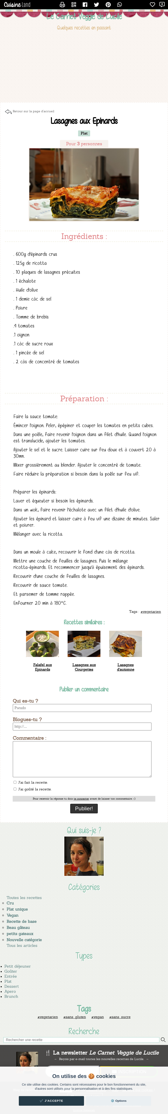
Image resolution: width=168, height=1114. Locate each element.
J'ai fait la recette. (31, 782)
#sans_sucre (120, 1017)
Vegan (12, 915)
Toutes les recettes (24, 897)
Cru (10, 903)
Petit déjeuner (17, 966)
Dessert (11, 986)
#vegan (97, 1017)
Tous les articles (22, 945)
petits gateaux (20, 933)
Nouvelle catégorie (24, 939)
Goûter (10, 971)
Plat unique (17, 909)
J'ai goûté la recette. (32, 789)
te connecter (81, 798)
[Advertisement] (84, 67)
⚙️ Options (118, 1100)
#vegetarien (48, 1017)
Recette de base (22, 921)
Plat (8, 981)
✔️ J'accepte (51, 1100)
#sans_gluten (74, 1017)
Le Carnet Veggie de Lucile (84, 16)
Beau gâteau (18, 927)
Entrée (10, 976)
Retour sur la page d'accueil (33, 111)
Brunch (11, 996)
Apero (10, 991)
